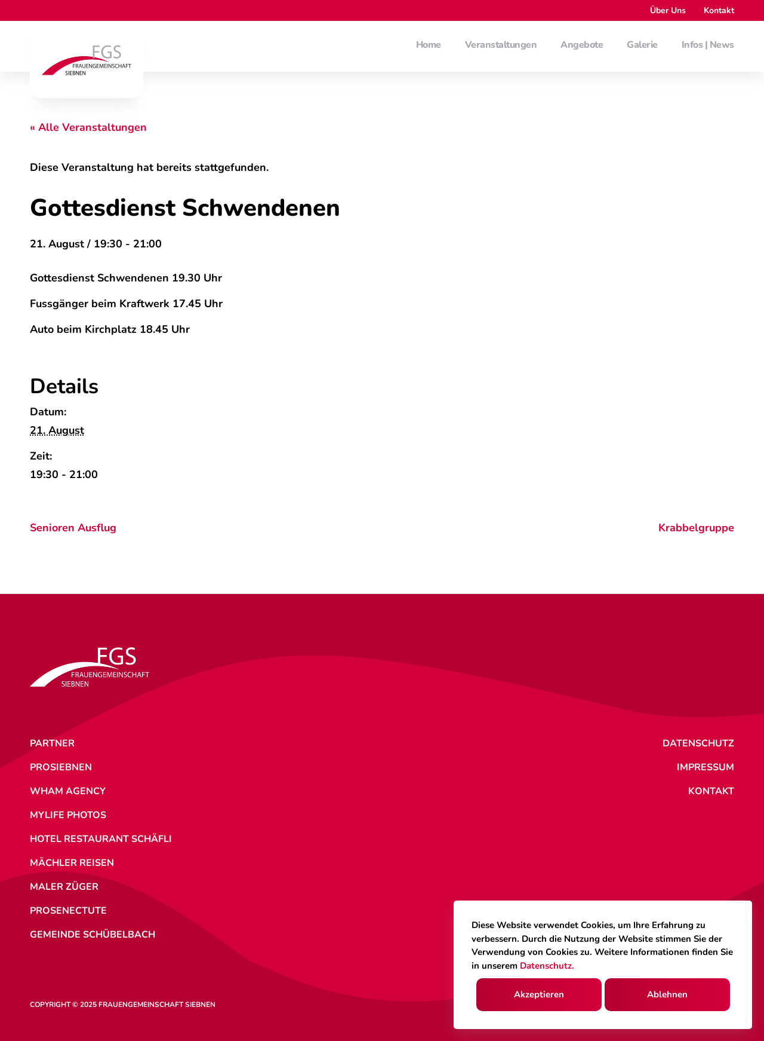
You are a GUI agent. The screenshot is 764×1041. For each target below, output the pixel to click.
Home (428, 45)
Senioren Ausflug (73, 527)
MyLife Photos (68, 815)
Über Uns (668, 10)
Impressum (705, 767)
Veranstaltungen (501, 45)
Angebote (581, 45)
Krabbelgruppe (696, 527)
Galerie (642, 45)
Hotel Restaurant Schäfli (101, 839)
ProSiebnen (61, 767)
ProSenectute (68, 910)
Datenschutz (698, 743)
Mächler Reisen (72, 862)
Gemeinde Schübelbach (92, 934)
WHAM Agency (68, 791)
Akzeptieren (539, 994)
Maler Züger (64, 886)
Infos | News (708, 45)
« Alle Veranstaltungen (88, 127)
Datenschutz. (547, 966)
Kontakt (719, 10)
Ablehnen (667, 994)
